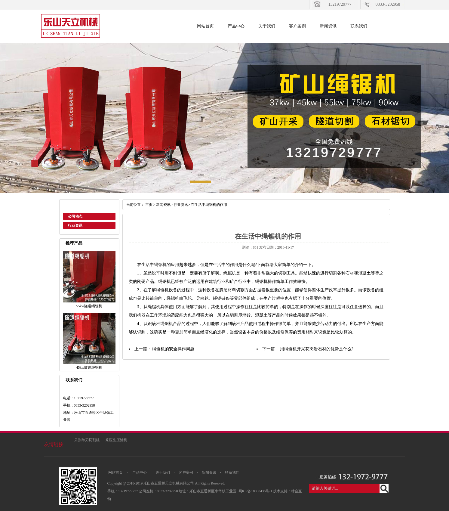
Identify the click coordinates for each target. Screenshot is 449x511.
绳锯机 (160, 264)
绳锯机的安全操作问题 (173, 349)
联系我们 (358, 26)
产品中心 (236, 26)
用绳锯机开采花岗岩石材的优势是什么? (316, 349)
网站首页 (205, 26)
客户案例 (297, 26)
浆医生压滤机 (116, 440)
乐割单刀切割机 (87, 440)
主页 (148, 205)
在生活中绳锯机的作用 (209, 205)
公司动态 (75, 216)
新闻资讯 (328, 26)
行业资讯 (75, 225)
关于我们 (266, 26)
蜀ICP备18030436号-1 (255, 491)
